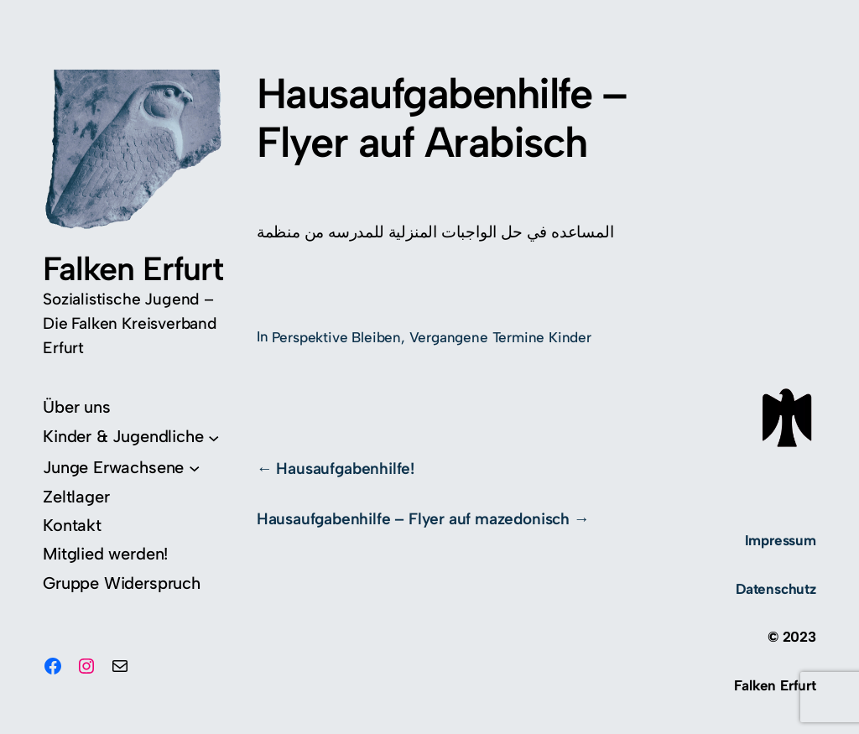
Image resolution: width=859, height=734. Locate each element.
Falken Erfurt (133, 269)
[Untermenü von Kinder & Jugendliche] (131, 437)
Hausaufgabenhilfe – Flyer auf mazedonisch (413, 518)
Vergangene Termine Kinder (500, 337)
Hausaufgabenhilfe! (345, 468)
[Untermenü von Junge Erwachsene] (121, 468)
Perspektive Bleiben (336, 337)
